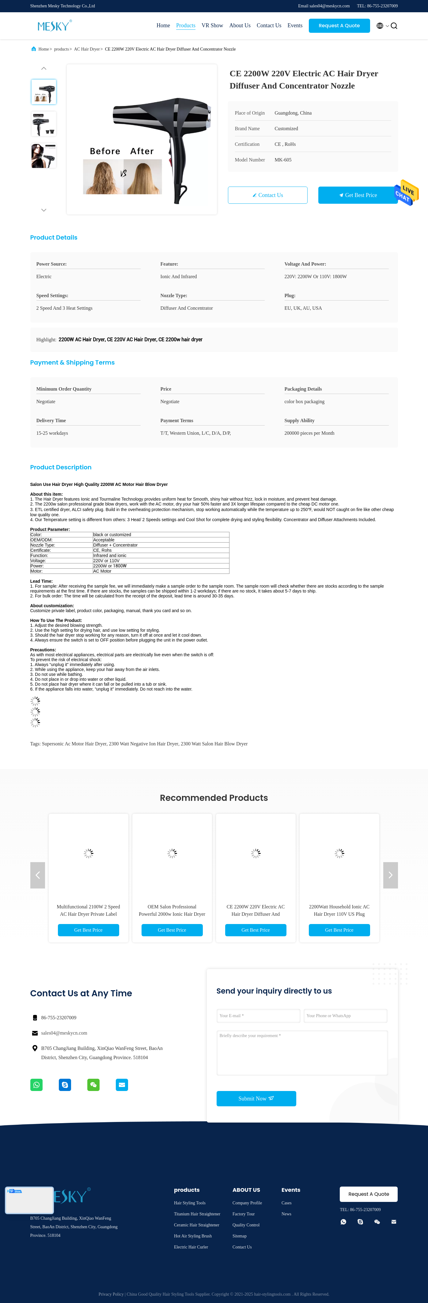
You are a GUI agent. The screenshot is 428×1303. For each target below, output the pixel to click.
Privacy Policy (111, 1294)
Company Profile (247, 1203)
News (286, 1214)
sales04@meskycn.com (64, 1033)
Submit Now (256, 1098)
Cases (287, 1203)
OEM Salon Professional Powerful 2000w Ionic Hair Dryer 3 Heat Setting (172, 914)
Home (163, 25)
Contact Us (269, 25)
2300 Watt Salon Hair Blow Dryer (214, 743)
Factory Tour (244, 1214)
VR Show (212, 25)
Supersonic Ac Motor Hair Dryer (74, 743)
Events (295, 25)
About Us (240, 25)
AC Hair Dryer (87, 49)
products (61, 49)
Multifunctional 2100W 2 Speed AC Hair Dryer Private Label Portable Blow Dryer (88, 914)
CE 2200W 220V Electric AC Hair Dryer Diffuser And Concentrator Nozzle (256, 914)
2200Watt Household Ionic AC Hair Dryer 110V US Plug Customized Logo (339, 914)
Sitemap (240, 1236)
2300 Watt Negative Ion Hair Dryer (143, 743)
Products (185, 25)
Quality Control (246, 1225)
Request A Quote (339, 25)
